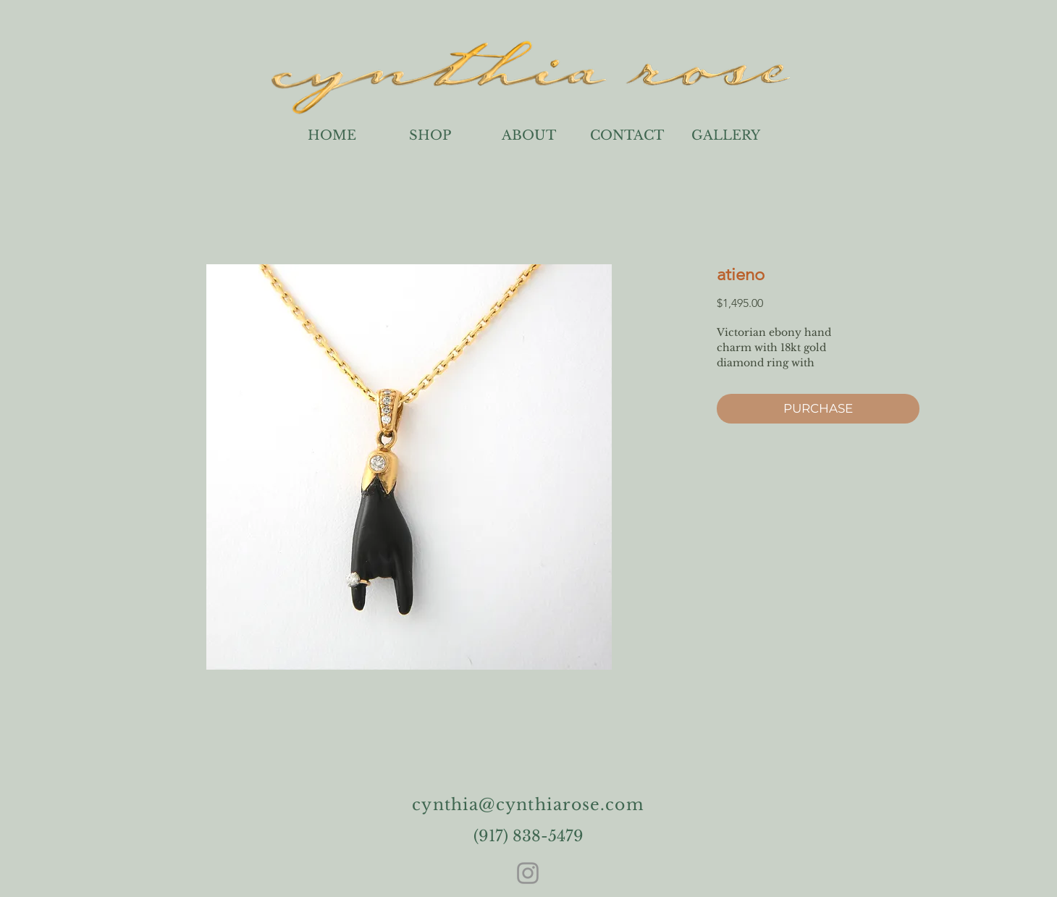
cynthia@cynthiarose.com (528, 804)
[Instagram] (527, 873)
